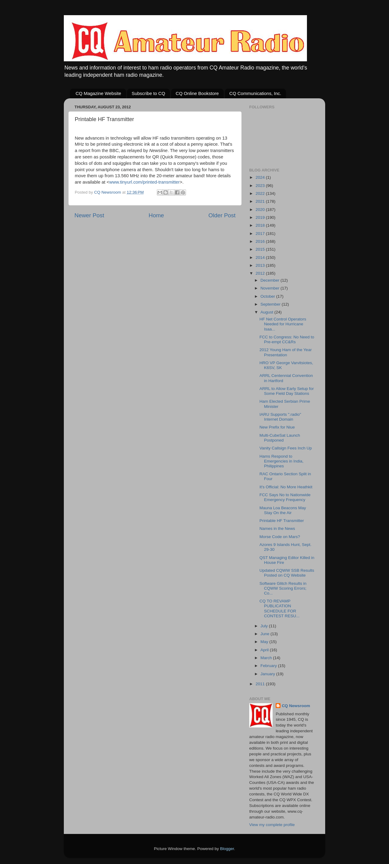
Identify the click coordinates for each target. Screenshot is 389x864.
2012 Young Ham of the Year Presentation (286, 352)
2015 (261, 249)
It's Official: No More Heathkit (286, 487)
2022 (261, 193)
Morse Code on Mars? (280, 536)
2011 (261, 684)
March (266, 658)
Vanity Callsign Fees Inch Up (286, 448)
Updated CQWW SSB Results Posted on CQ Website (287, 573)
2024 (261, 177)
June (265, 634)
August (267, 312)
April (265, 650)
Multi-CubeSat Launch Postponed (280, 437)
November (270, 288)
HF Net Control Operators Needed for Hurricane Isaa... (283, 324)
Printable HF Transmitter (282, 520)
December (270, 280)
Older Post (222, 215)
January (268, 674)
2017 (261, 233)
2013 (261, 265)
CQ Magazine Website (98, 93)
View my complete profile (272, 824)
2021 (261, 201)
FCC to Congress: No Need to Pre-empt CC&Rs (287, 339)
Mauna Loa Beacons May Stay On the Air (283, 510)
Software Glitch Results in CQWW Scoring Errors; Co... (283, 588)
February (269, 665)
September (271, 304)
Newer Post (89, 215)
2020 (261, 209)
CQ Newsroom (296, 705)
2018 (261, 225)
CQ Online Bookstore (197, 93)
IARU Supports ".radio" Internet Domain (280, 417)
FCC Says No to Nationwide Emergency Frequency (285, 497)
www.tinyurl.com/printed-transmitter (144, 182)
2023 (261, 185)
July (264, 626)
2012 (261, 273)
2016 (261, 241)
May (264, 641)
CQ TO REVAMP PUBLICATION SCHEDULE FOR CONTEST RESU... (280, 608)
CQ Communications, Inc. (255, 93)
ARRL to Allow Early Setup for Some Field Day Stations (287, 391)
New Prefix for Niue (277, 427)
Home (156, 215)
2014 (261, 257)
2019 (261, 217)
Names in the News (277, 528)
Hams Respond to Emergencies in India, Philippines (282, 461)
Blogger (227, 848)
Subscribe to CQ (148, 93)
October (268, 296)
